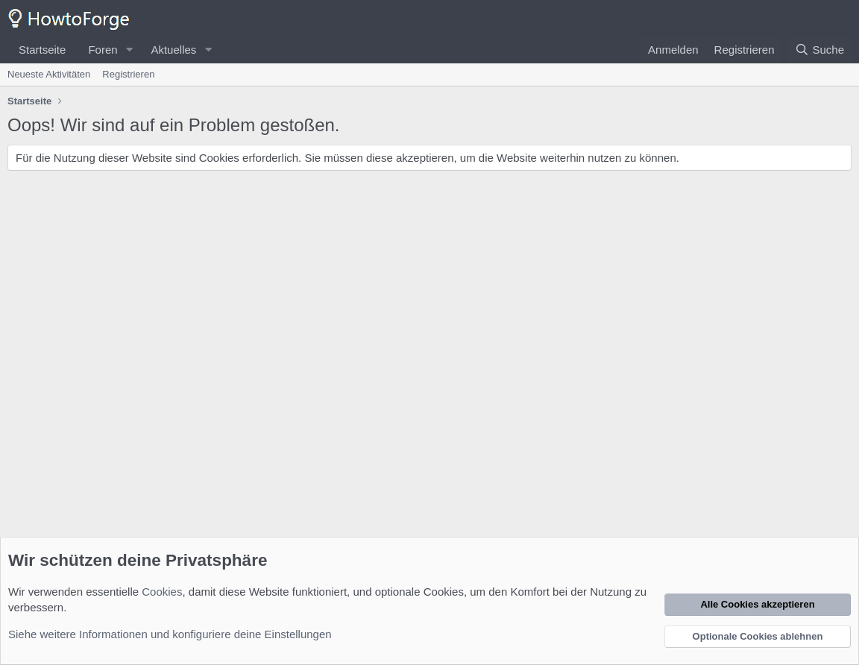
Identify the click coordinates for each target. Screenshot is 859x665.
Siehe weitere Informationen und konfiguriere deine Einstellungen (170, 634)
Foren (102, 49)
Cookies (162, 591)
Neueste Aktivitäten (48, 74)
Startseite (42, 49)
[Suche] (819, 49)
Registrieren (128, 74)
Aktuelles (173, 49)
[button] (129, 49)
